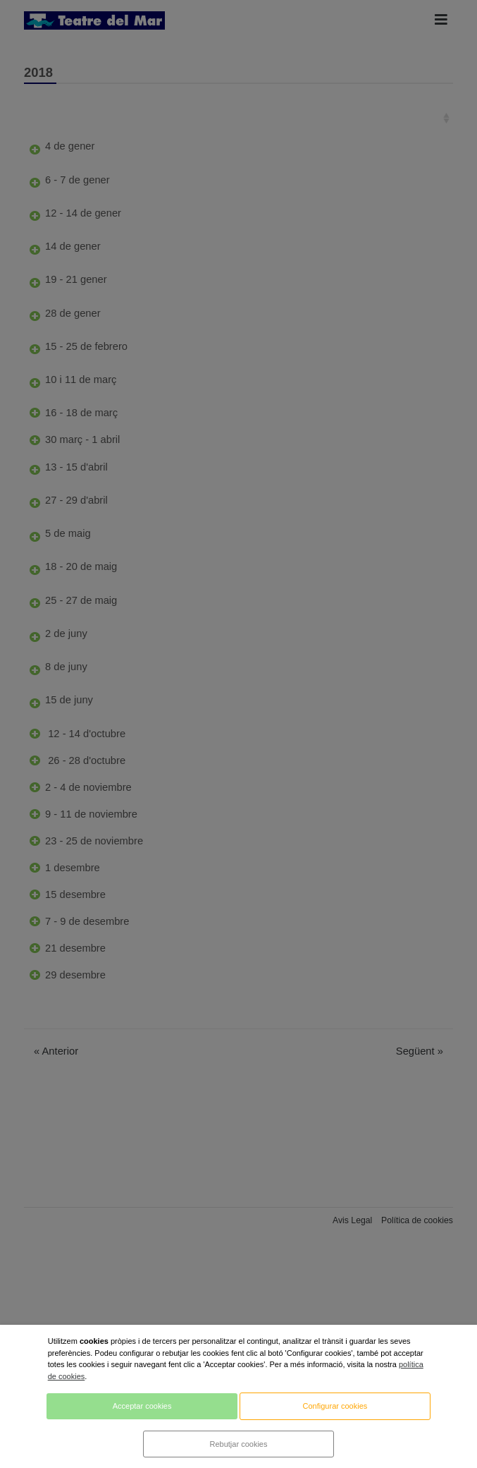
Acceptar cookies (142, 1406)
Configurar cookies (335, 1406)
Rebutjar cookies (239, 1444)
